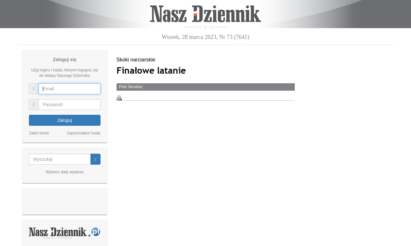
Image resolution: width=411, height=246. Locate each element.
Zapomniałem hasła (84, 133)
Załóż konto (39, 133)
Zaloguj (64, 120)
